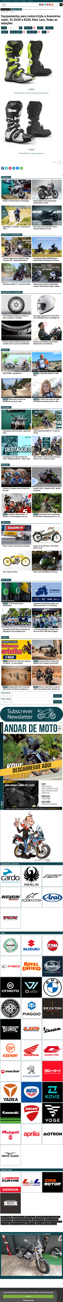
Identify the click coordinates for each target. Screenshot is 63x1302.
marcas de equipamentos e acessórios (44, 9)
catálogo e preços (17, 9)
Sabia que (6, 522)
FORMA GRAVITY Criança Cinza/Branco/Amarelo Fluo (31, 93)
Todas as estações (16, 32)
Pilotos (46, 1224)
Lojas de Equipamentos (21, 1222)
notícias (12, 12)
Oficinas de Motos (51, 1219)
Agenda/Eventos (18, 1217)
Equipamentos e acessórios (12, 292)
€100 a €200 (32, 32)
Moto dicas (6, 580)
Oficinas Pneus (6, 1222)
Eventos (5, 637)
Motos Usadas (6, 1217)
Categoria (49, 28)
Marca (40, 28)
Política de (28, 1300)
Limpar (4, 28)
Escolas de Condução (17, 1224)
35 (44, 32)
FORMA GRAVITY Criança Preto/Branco (31, 153)
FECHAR (28, 1296)
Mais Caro (28, 28)
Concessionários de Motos (23, 1219)
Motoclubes (30, 1224)
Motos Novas (30, 1217)
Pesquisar (58, 696)
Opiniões (5, 350)
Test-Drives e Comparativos (12, 235)
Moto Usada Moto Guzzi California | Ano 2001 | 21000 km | (31, 1254)
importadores (4, 12)
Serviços (53, 1224)
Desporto (5, 465)
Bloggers (39, 1224)
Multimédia (6, 407)
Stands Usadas (38, 1219)
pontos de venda (27, 9)
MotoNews (6, 177)
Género (4, 32)
